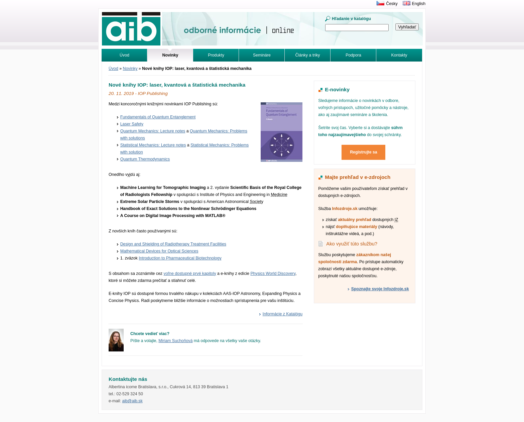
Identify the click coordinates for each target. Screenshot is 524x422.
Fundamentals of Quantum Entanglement (157, 117)
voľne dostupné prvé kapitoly (189, 273)
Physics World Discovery (272, 273)
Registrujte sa (363, 152)
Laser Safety (131, 124)
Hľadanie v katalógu (351, 18)
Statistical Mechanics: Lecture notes (153, 145)
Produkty (216, 55)
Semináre (262, 55)
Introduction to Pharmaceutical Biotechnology (180, 258)
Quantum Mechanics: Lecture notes (152, 131)
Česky (391, 3)
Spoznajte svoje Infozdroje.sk (380, 289)
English (418, 3)
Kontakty (399, 55)
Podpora (353, 55)
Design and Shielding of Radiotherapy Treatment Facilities (173, 244)
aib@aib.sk (132, 401)
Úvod (124, 55)
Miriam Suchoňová (175, 340)
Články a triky (307, 55)
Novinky (130, 68)
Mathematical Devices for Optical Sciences (159, 251)
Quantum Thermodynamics (145, 159)
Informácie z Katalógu (282, 314)
